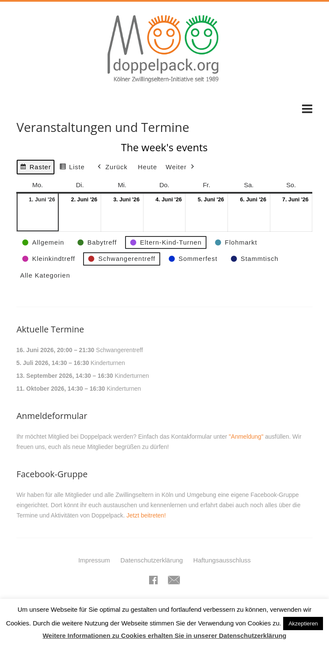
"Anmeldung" (246, 436)
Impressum (94, 560)
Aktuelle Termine (50, 329)
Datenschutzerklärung (151, 560)
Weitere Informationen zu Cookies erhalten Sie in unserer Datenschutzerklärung (164, 635)
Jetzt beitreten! (146, 515)
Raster (35, 168)
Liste (72, 168)
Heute (147, 166)
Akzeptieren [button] (303, 623)
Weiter (181, 167)
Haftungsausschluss (222, 560)
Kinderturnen (108, 362)
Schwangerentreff (119, 350)
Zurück (112, 167)
